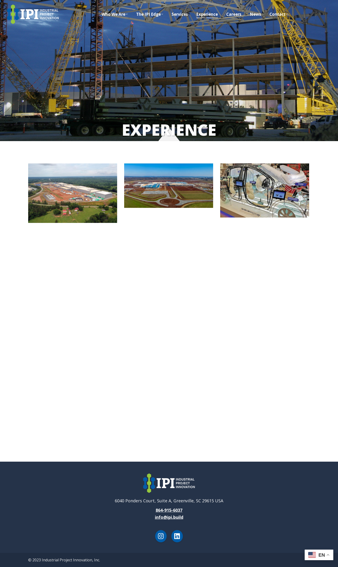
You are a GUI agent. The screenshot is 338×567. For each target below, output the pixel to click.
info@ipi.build (169, 517)
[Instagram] (161, 536)
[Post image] (72, 193)
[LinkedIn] (177, 536)
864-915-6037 (169, 510)
